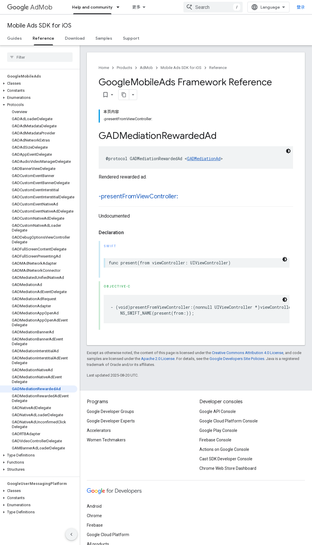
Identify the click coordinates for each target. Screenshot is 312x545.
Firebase (95, 525)
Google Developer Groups (110, 411)
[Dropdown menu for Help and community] (120, 7)
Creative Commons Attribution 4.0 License (247, 353)
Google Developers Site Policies (236, 358)
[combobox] (213, 7)
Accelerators (99, 430)
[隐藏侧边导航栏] (71, 534)
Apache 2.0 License (158, 358)
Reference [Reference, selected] (43, 38)
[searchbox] (40, 57)
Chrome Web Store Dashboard (227, 468)
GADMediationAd (203, 158)
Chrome (94, 515)
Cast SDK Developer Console (225, 458)
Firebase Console (215, 440)
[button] (38, 83)
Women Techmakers (106, 440)
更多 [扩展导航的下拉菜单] (136, 7)
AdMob (29, 7)
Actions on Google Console (224, 449)
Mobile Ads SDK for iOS (39, 25)
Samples (103, 38)
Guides (14, 38)
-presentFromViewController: (138, 196)
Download (75, 38)
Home (104, 67)
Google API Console (217, 411)
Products (124, 67)
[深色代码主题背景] (288, 151)
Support (131, 38)
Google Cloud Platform (108, 534)
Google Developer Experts (111, 421)
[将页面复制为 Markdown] (124, 95)
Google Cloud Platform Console (228, 421)
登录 (301, 7)
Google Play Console (218, 430)
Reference (218, 67)
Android (94, 506)
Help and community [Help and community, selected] (92, 7)
